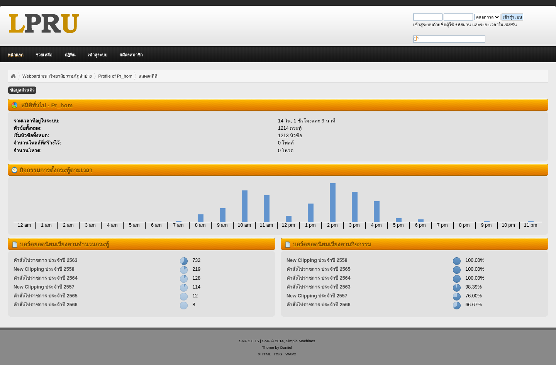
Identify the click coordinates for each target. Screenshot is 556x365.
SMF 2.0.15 (249, 341)
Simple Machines (300, 341)
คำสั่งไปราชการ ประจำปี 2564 (46, 278)
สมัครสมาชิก (131, 55)
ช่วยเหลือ (44, 55)
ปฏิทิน (70, 55)
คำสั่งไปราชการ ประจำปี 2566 (46, 304)
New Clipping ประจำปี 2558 (44, 269)
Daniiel (286, 347)
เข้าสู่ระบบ (97, 55)
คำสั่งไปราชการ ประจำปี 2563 (46, 260)
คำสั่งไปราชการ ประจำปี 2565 (46, 296)
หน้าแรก (16, 55)
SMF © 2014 (273, 341)
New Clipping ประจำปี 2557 (44, 287)
